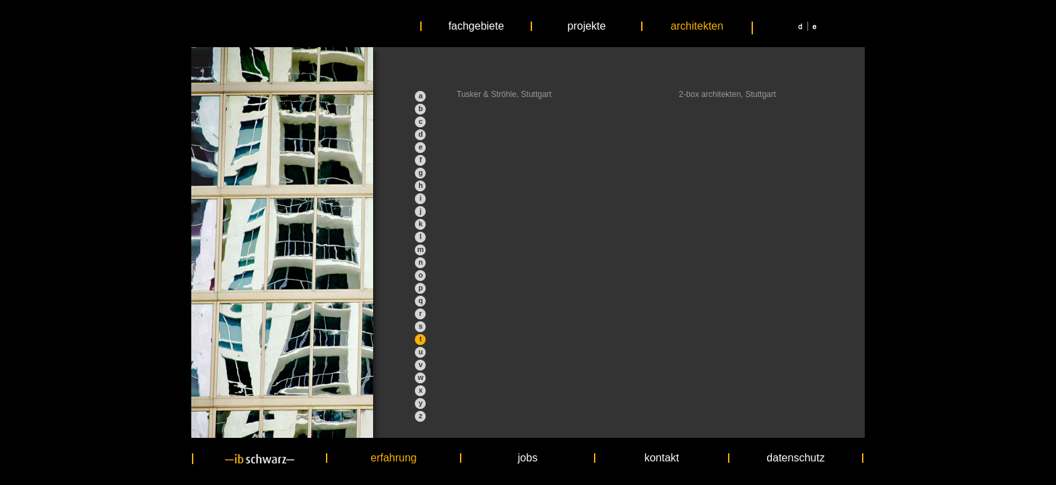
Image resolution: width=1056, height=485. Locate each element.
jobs (527, 458)
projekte (587, 26)
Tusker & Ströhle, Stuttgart (504, 94)
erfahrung (393, 458)
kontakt (662, 458)
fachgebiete (476, 26)
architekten (697, 26)
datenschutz (795, 458)
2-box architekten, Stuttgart (727, 94)
